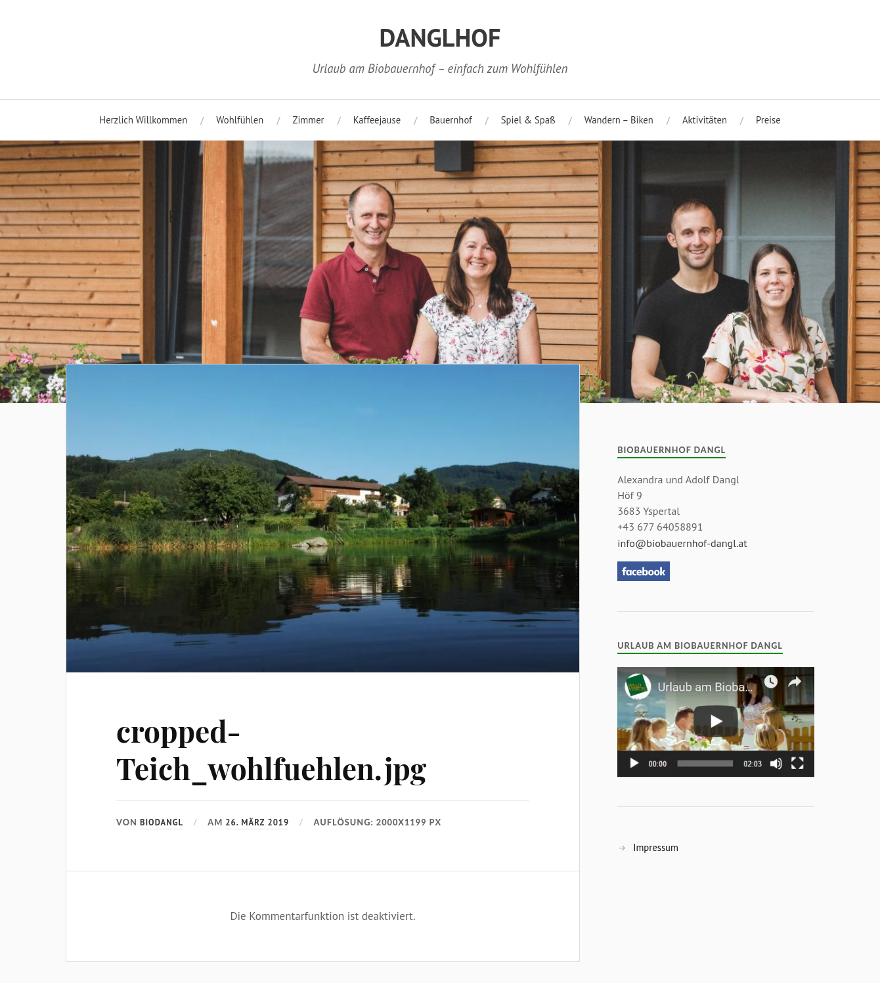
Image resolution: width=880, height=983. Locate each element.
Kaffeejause (377, 120)
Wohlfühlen (239, 120)
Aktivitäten (704, 120)
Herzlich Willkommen (143, 120)
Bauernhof (450, 120)
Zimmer (308, 120)
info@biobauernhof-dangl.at (682, 543)
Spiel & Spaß (528, 120)
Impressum (655, 847)
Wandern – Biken (618, 120)
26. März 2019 (257, 822)
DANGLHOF (440, 37)
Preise (768, 120)
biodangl (161, 822)
